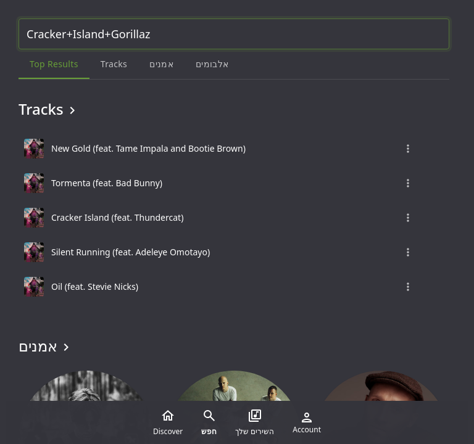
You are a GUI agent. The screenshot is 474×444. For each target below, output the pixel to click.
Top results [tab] (54, 64)
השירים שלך (254, 422)
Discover (168, 422)
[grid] (234, 218)
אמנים (46, 346)
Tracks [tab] (114, 64)
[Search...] (234, 33)
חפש (209, 422)
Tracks (49, 109)
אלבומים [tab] (212, 64)
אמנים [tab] (161, 64)
